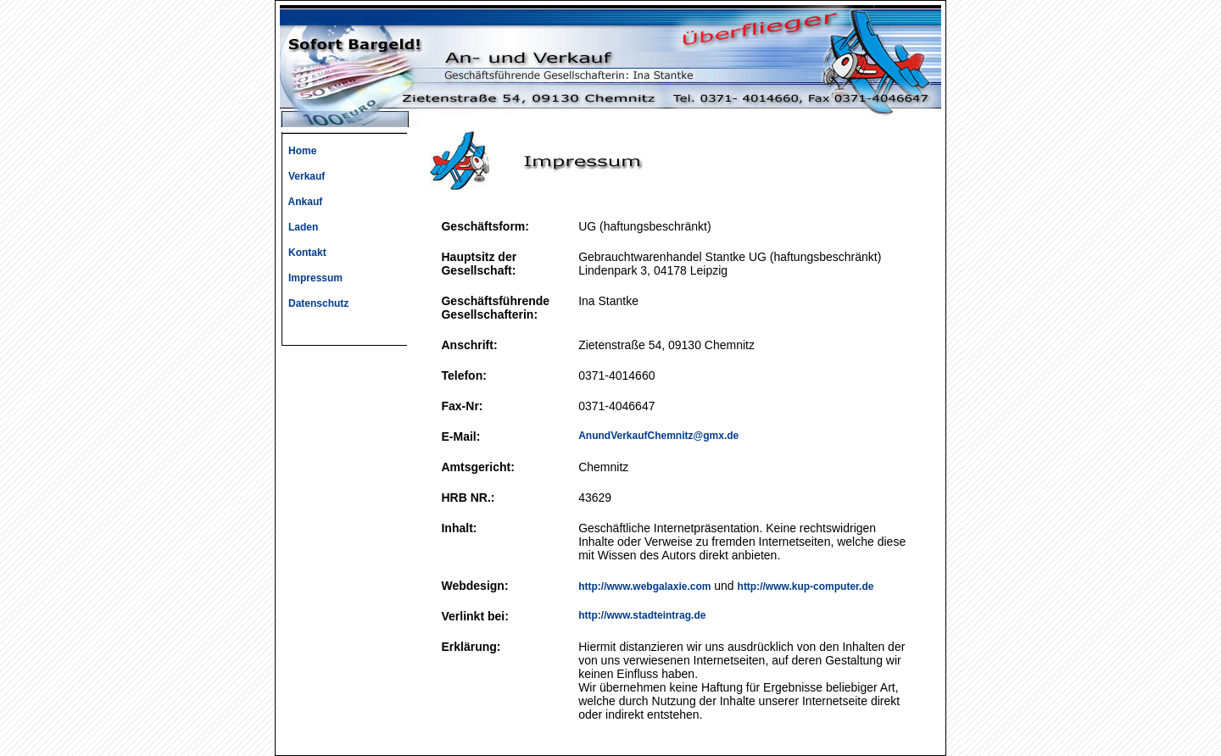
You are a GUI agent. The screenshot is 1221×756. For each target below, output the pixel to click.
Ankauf (301, 202)
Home (298, 151)
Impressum (311, 278)
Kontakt (303, 252)
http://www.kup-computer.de (806, 586)
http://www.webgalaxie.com (644, 586)
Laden (299, 227)
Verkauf (302, 176)
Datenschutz (314, 303)
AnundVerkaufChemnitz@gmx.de (658, 436)
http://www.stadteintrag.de (641, 615)
